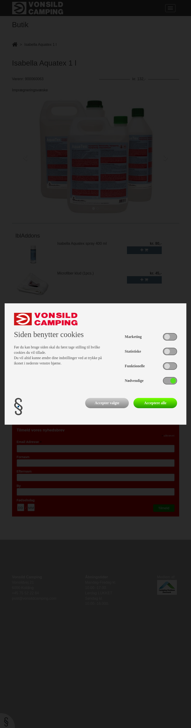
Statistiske (133, 351)
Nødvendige (134, 381)
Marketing (133, 337)
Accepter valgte (107, 403)
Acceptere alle (155, 403)
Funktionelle (135, 366)
